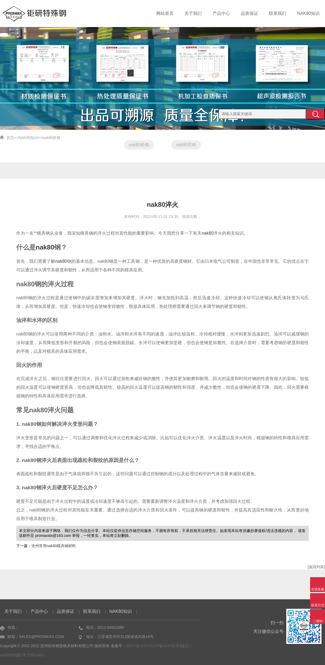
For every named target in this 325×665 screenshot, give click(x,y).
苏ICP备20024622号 (143, 646)
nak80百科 (186, 144)
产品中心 (227, 13)
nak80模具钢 (172, 646)
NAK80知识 (309, 13)
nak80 (207, 233)
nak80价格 (51, 137)
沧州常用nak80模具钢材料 (53, 546)
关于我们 (200, 13)
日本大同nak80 (31, 655)
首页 (10, 137)
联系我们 (280, 13)
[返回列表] (316, 567)
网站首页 (174, 13)
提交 (315, 114)
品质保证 (253, 13)
